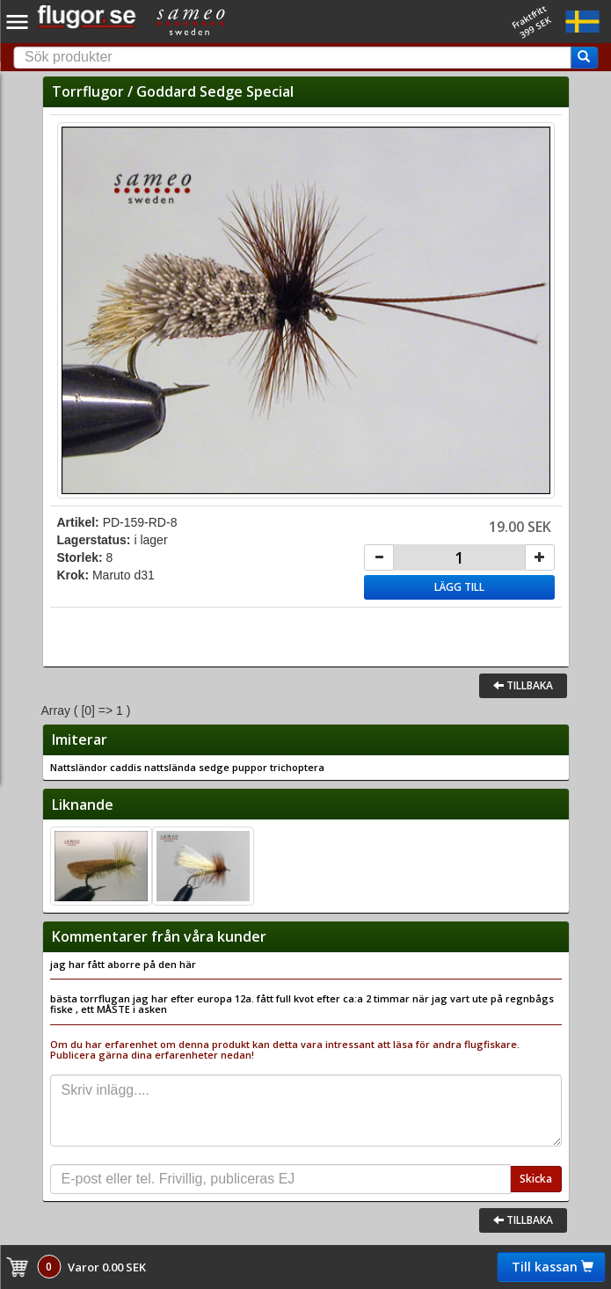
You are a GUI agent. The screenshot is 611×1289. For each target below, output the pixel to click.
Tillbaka (523, 685)
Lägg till (459, 586)
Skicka (536, 1178)
